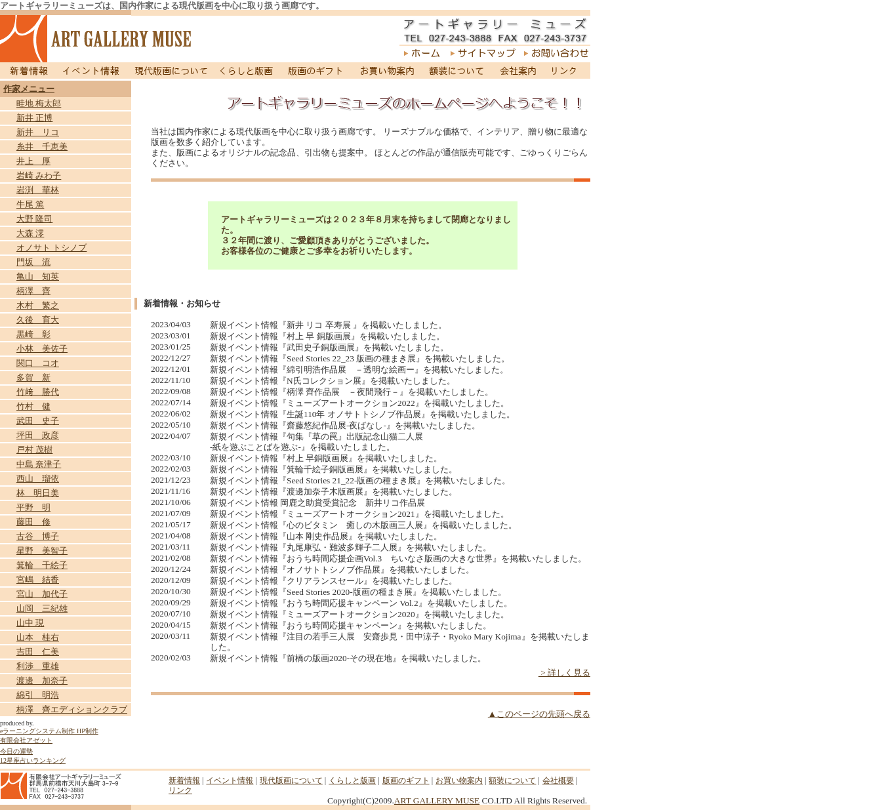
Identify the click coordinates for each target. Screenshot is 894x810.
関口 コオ (37, 363)
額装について (457, 70)
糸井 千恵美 (42, 147)
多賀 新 (33, 377)
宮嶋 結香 (37, 579)
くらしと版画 (247, 70)
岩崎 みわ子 (38, 175)
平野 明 (33, 507)
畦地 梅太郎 (38, 103)
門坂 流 (33, 262)
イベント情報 (91, 70)
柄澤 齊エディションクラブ (71, 709)
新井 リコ (37, 132)
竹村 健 (33, 406)
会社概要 (558, 780)
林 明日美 (37, 493)
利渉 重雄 (37, 666)
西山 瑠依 (37, 478)
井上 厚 (33, 161)
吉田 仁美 (37, 652)
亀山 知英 (37, 276)
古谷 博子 (37, 536)
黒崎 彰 (33, 334)
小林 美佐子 (42, 349)
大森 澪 (30, 233)
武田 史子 (37, 421)
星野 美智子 (42, 551)
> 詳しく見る (564, 673)
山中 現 (30, 623)
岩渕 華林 (37, 190)
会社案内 (517, 70)
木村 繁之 (37, 305)
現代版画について (171, 70)
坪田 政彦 (37, 435)
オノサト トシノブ (51, 248)
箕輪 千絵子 (42, 565)
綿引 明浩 (37, 695)
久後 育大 (37, 320)
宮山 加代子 (42, 594)
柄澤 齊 (33, 291)
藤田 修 (33, 522)
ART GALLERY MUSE (436, 800)
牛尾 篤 (30, 204)
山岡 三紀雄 (42, 608)
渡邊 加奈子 (42, 680)
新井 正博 (34, 118)
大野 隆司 (34, 219)
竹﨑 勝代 (37, 392)
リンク (566, 70)
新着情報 (27, 70)
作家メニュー (28, 89)
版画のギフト (316, 70)
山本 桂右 (37, 637)
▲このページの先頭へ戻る (539, 714)
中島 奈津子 (38, 464)
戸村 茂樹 (34, 450)
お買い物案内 (386, 70)
